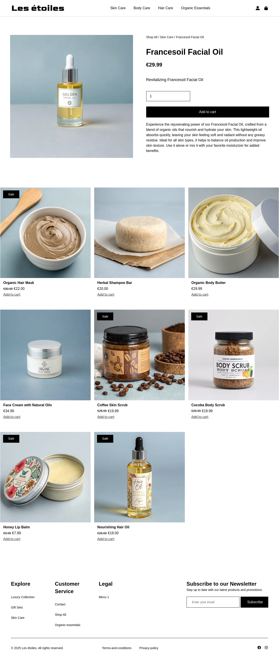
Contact (60, 604)
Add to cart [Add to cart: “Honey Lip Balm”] (11, 539)
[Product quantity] (168, 96)
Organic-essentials (67, 625)
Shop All (151, 37)
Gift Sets (17, 607)
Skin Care (118, 8)
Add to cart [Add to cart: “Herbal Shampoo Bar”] (105, 294)
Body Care (141, 8)
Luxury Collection (22, 597)
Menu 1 (104, 597)
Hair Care (165, 8)
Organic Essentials (195, 8)
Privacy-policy (148, 648)
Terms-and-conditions (116, 648)
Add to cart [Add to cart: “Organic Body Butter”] (200, 294)
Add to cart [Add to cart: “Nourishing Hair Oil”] (105, 539)
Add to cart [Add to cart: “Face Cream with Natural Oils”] (11, 417)
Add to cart (207, 112)
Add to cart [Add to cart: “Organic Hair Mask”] (11, 294)
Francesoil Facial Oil (184, 51)
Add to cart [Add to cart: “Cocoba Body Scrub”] (200, 417)
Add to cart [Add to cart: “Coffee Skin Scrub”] (105, 417)
